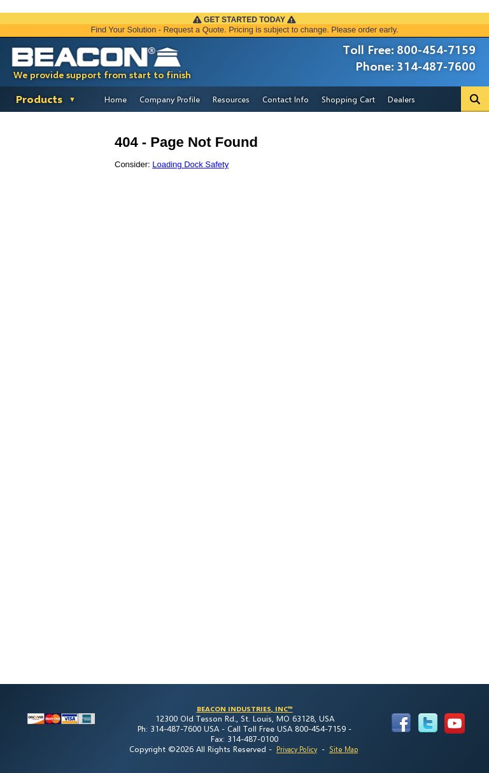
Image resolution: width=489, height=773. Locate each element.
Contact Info (285, 99)
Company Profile (169, 99)
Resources (231, 99)
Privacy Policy (296, 749)
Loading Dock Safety (190, 164)
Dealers (401, 99)
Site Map (343, 749)
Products (39, 99)
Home (115, 99)
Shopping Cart (348, 99)
